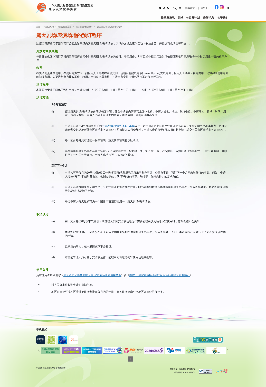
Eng (175, 8)
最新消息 (208, 17)
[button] (191, 8)
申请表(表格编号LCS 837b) (118, 126)
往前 (38, 350)
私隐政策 (182, 369)
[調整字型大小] (205, 8)
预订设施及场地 (64, 27)
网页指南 (191, 369)
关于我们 (222, 17)
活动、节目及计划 (189, 17)
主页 (38, 27)
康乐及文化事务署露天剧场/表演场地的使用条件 (92, 275)
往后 (227, 350)
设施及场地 (168, 17)
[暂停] (130, 359)
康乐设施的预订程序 (84, 27)
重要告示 (173, 369)
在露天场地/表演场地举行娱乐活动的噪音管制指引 (159, 275)
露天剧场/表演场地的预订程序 (109, 27)
